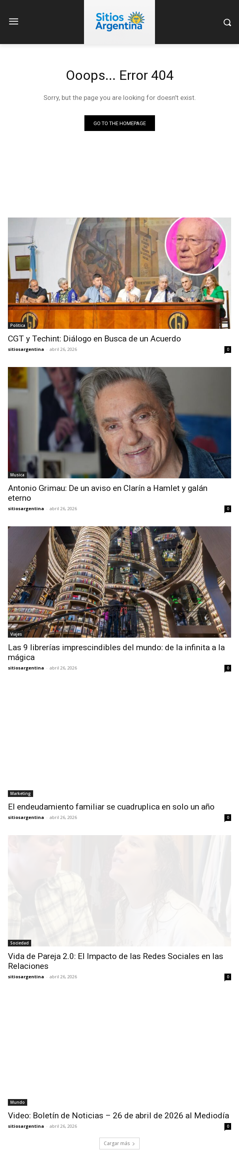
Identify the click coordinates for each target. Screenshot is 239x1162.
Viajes (16, 634)
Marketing (20, 793)
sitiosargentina (26, 349)
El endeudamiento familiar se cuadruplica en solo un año (111, 807)
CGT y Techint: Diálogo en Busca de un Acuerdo (94, 338)
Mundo (17, 1102)
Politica (17, 325)
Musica (17, 475)
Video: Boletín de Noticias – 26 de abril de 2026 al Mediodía (118, 1115)
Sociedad (19, 943)
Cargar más (119, 1143)
